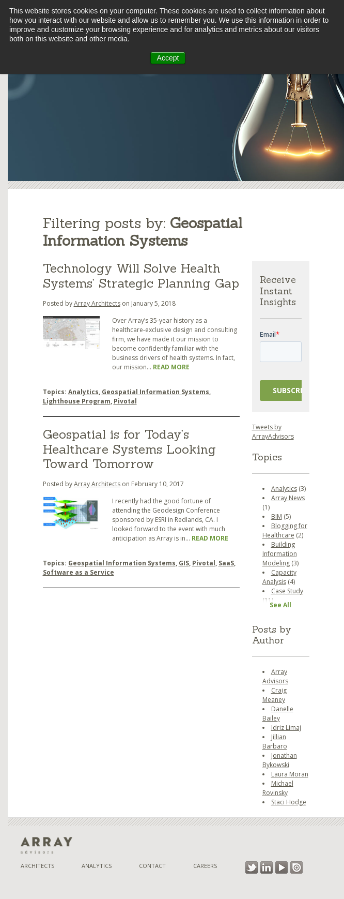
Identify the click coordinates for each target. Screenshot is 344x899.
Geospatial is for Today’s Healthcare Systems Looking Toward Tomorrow (129, 449)
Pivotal (125, 401)
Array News (288, 497)
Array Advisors (275, 676)
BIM (276, 516)
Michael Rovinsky (277, 788)
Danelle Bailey (277, 714)
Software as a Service (78, 572)
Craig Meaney (274, 695)
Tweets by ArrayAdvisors (273, 432)
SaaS (226, 563)
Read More (171, 367)
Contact (152, 866)
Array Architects (97, 303)
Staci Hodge (288, 802)
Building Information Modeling (279, 553)
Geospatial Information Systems (155, 391)
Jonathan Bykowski (279, 760)
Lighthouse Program (77, 401)
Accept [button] (168, 58)
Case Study (287, 591)
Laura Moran (289, 774)
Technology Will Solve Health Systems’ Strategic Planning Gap (141, 275)
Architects (37, 866)
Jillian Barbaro (274, 741)
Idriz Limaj (286, 727)
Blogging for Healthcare (284, 530)
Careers (205, 866)
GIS (184, 563)
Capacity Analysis (279, 577)
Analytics (83, 391)
